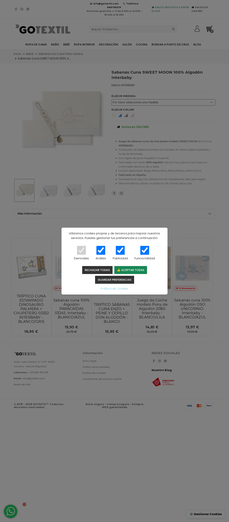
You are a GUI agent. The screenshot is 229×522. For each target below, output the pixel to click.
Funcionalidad (145, 253)
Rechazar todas (97, 270)
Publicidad (120, 253)
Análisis (101, 253)
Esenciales (81, 253)
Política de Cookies (114, 289)
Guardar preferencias (114, 280)
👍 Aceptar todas (130, 270)
